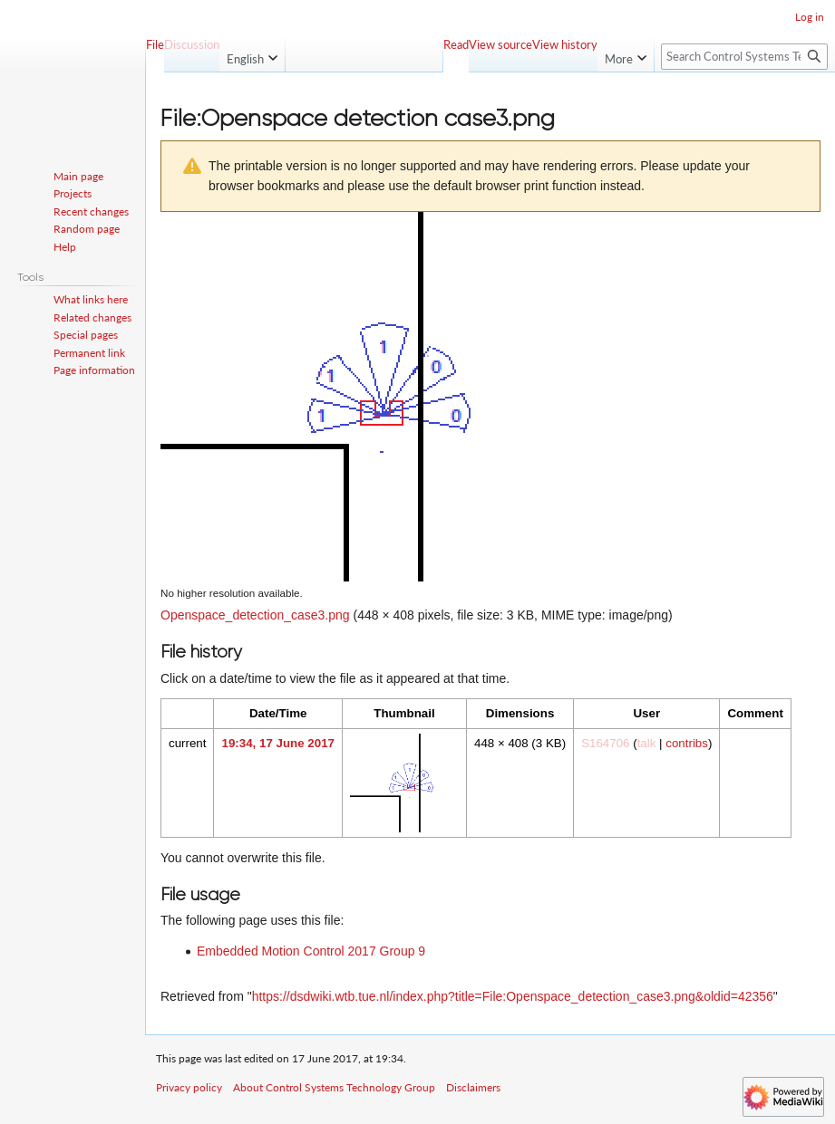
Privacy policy (189, 1087)
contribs (686, 743)
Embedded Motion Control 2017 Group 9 (311, 951)
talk (646, 743)
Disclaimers (473, 1087)
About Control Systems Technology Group (334, 1087)
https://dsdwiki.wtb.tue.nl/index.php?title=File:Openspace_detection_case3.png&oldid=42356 (512, 996)
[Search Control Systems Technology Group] (744, 56)
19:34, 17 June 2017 (277, 743)
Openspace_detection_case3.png (255, 615)
